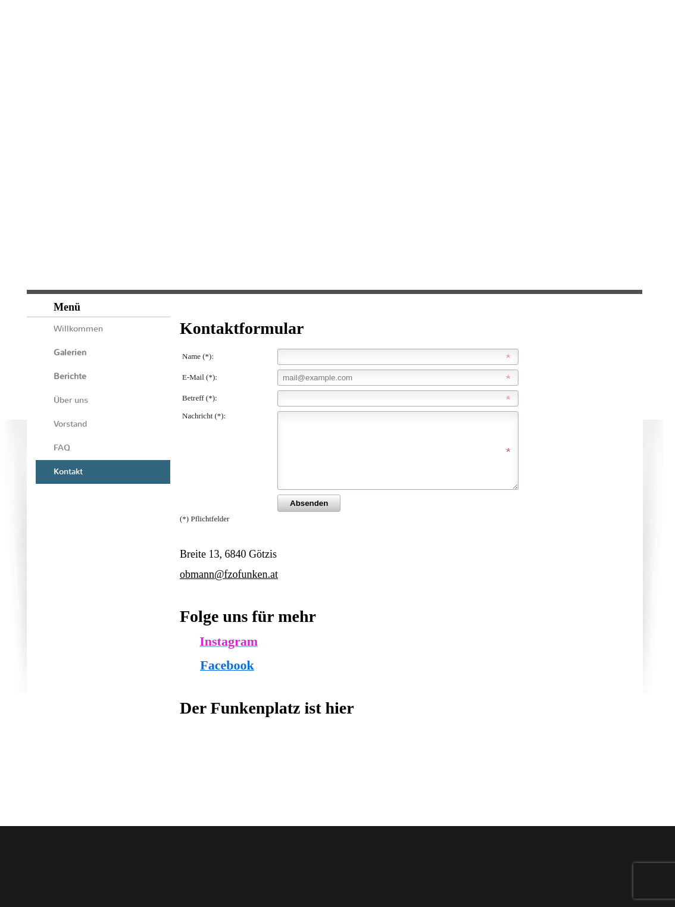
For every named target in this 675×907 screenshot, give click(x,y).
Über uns (71, 400)
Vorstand (70, 424)
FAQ (62, 448)
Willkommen (78, 328)
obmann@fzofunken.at (229, 589)
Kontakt (68, 471)
